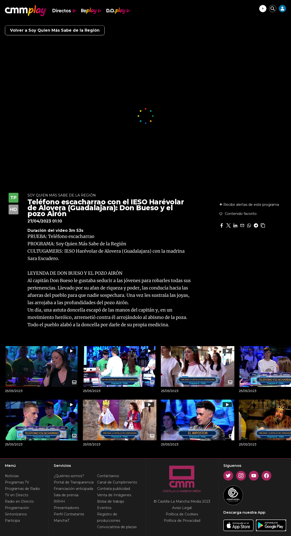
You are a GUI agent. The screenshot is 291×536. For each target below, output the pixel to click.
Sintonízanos (16, 514)
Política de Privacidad (182, 520)
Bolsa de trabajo (110, 501)
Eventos (104, 508)
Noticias (12, 476)
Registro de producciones (108, 517)
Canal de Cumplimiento (117, 482)
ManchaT (61, 520)
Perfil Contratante (69, 514)
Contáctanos (108, 476)
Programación (17, 508)
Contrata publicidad (113, 488)
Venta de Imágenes (114, 495)
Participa (12, 520)
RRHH (59, 501)
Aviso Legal (182, 508)
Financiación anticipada (73, 488)
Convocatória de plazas (117, 527)
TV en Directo (16, 495)
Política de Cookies (182, 514)
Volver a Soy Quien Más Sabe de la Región (55, 30)
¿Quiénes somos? (69, 476)
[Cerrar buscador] (272, 8)
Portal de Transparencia (74, 482)
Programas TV (17, 482)
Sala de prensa (66, 495)
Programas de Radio (22, 488)
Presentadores (66, 508)
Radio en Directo (19, 501)
